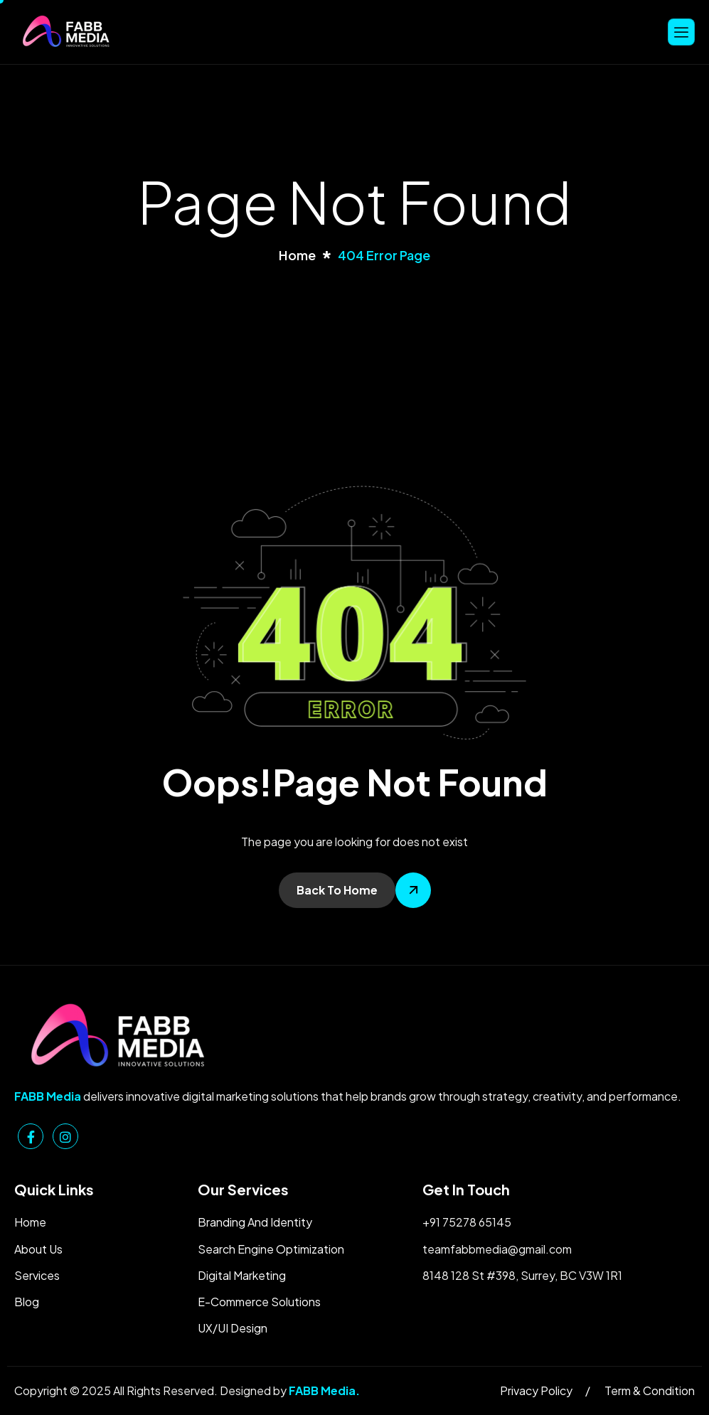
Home (30, 1221)
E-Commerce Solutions (259, 1301)
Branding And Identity (255, 1221)
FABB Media (322, 1390)
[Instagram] (65, 1136)
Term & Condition (649, 1390)
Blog (26, 1301)
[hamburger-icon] (681, 31)
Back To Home (337, 889)
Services (37, 1275)
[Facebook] (30, 1136)
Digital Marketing (242, 1275)
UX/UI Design (232, 1327)
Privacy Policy (536, 1390)
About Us (38, 1249)
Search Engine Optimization (271, 1249)
